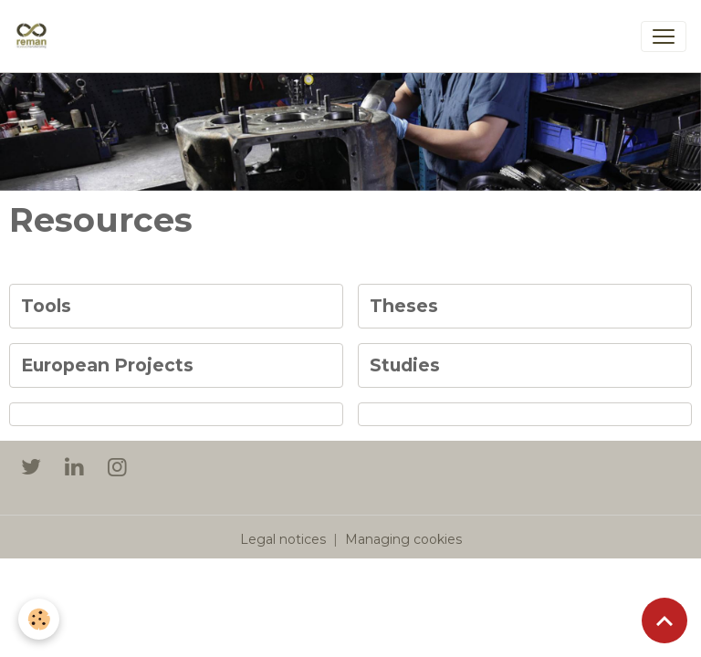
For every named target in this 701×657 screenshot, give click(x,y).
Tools (46, 306)
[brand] (35, 36)
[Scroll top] (664, 620)
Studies (405, 365)
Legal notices (283, 539)
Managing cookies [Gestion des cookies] (403, 539)
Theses (404, 306)
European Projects (107, 365)
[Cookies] (38, 619)
